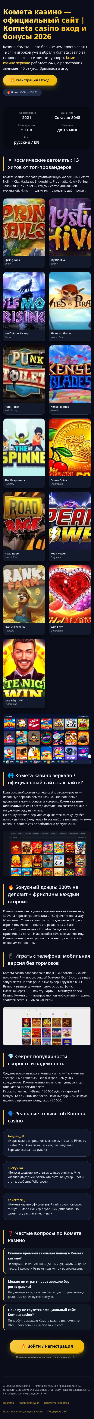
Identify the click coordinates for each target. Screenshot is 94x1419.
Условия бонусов (28, 1403)
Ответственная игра (56, 1403)
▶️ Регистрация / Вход (30, 80)
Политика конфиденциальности (23, 1411)
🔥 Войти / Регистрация (47, 1346)
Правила (8, 1403)
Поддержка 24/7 (57, 1411)
